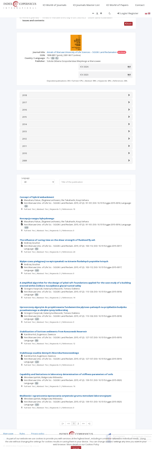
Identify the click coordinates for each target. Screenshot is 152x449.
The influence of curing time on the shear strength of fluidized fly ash (57, 240)
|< (63, 423)
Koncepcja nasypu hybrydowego (37, 218)
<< (68, 423)
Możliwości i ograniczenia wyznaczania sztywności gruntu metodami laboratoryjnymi (65, 395)
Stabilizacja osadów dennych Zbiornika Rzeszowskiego (49, 352)
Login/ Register (127, 13)
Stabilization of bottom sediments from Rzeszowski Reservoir (53, 331)
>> (83, 423)
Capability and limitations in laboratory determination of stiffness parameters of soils (66, 374)
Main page (8, 433)
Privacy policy (37, 433)
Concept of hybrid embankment (37, 197)
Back (128, 23)
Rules (22, 433)
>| (89, 423)
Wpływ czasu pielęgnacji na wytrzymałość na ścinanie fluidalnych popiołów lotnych (64, 261)
